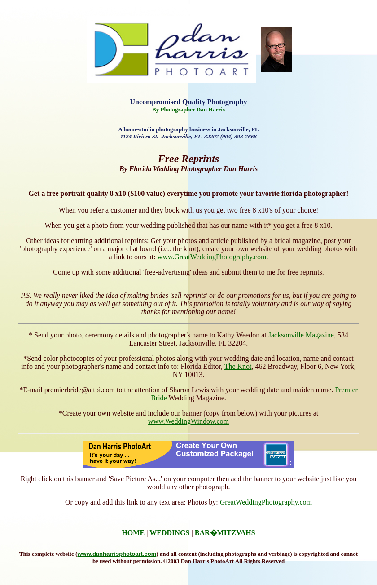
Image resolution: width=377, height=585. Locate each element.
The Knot (238, 366)
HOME (133, 532)
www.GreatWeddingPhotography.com (212, 257)
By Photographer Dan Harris (188, 109)
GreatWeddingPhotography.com (266, 502)
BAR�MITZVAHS (225, 532)
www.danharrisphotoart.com (116, 553)
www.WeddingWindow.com (188, 421)
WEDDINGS (169, 532)
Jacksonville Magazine (301, 335)
